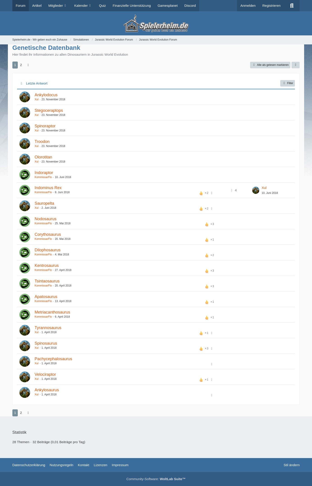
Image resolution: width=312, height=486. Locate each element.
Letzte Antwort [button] (36, 83)
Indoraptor (44, 172)
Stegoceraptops (49, 110)
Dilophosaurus (48, 250)
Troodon (42, 141)
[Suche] (292, 5)
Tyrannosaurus (48, 328)
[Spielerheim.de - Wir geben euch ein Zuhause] (155, 23)
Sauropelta (44, 203)
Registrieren (271, 5)
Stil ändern (292, 465)
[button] (296, 65)
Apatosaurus (46, 296)
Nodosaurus (46, 219)
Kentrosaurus (47, 265)
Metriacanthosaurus (52, 312)
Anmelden (248, 5)
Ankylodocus (46, 95)
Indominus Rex (48, 188)
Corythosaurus (48, 234)
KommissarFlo (43, 177)
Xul (36, 99)
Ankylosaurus (47, 390)
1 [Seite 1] (15, 65)
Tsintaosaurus (47, 281)
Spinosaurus (46, 343)
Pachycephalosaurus (53, 359)
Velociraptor (45, 374)
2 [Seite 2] (21, 65)
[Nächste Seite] (28, 65)
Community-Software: (155, 479)
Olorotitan (43, 157)
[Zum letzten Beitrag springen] (255, 190)
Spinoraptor (45, 126)
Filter (287, 83)
